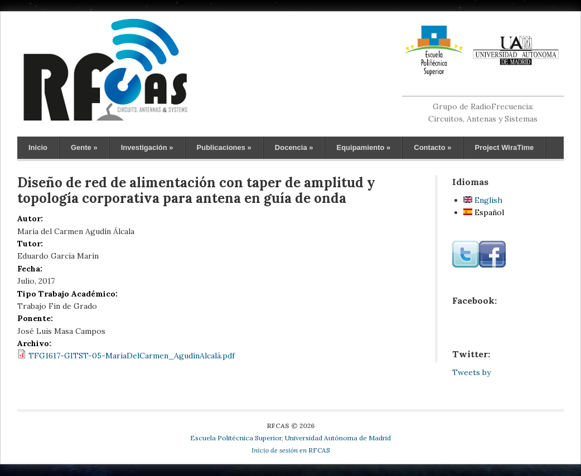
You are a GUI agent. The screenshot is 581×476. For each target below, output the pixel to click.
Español (483, 212)
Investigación (147, 147)
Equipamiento (363, 147)
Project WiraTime (504, 147)
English (482, 200)
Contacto (432, 147)
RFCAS (290, 450)
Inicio (37, 147)
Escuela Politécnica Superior (236, 438)
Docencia (294, 147)
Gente (84, 147)
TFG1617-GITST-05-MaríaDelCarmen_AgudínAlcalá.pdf (131, 356)
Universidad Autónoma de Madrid (338, 438)
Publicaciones (224, 147)
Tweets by (471, 372)
